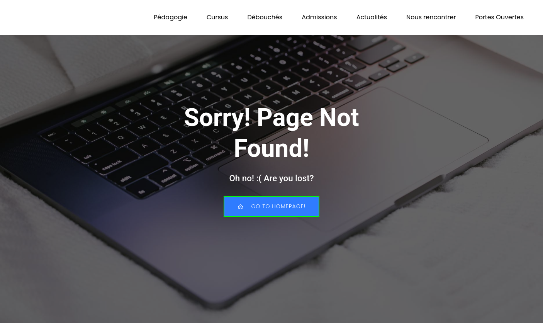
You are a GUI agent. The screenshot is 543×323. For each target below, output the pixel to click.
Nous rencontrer (431, 17)
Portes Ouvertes (499, 17)
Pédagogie (170, 17)
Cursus (217, 17)
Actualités (371, 17)
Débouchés (264, 17)
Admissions (319, 17)
